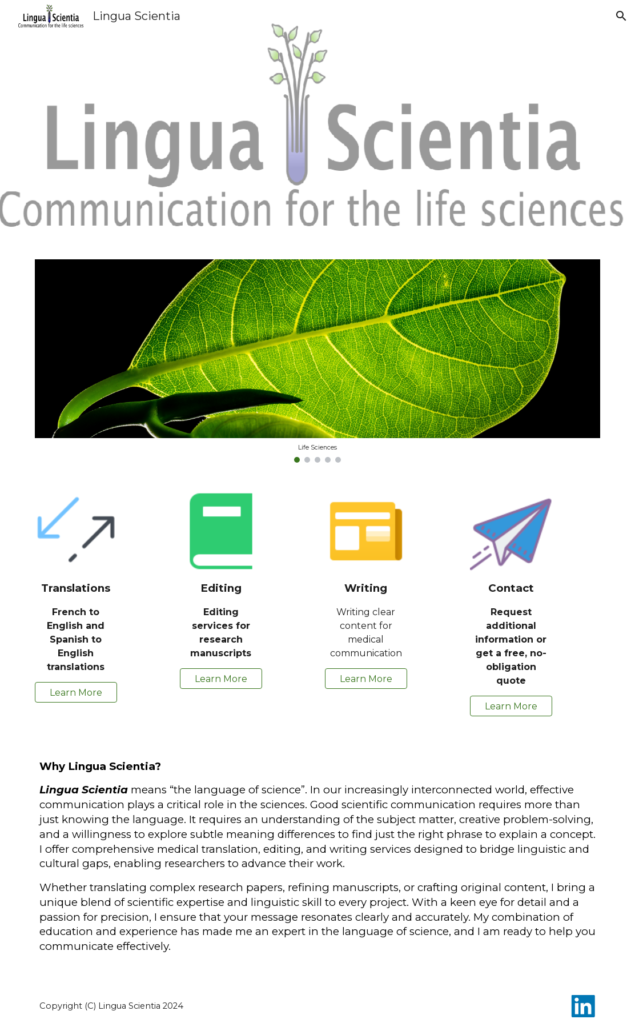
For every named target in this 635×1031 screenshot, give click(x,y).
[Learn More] (75, 692)
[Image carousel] (318, 361)
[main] (76, 627)
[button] (621, 16)
